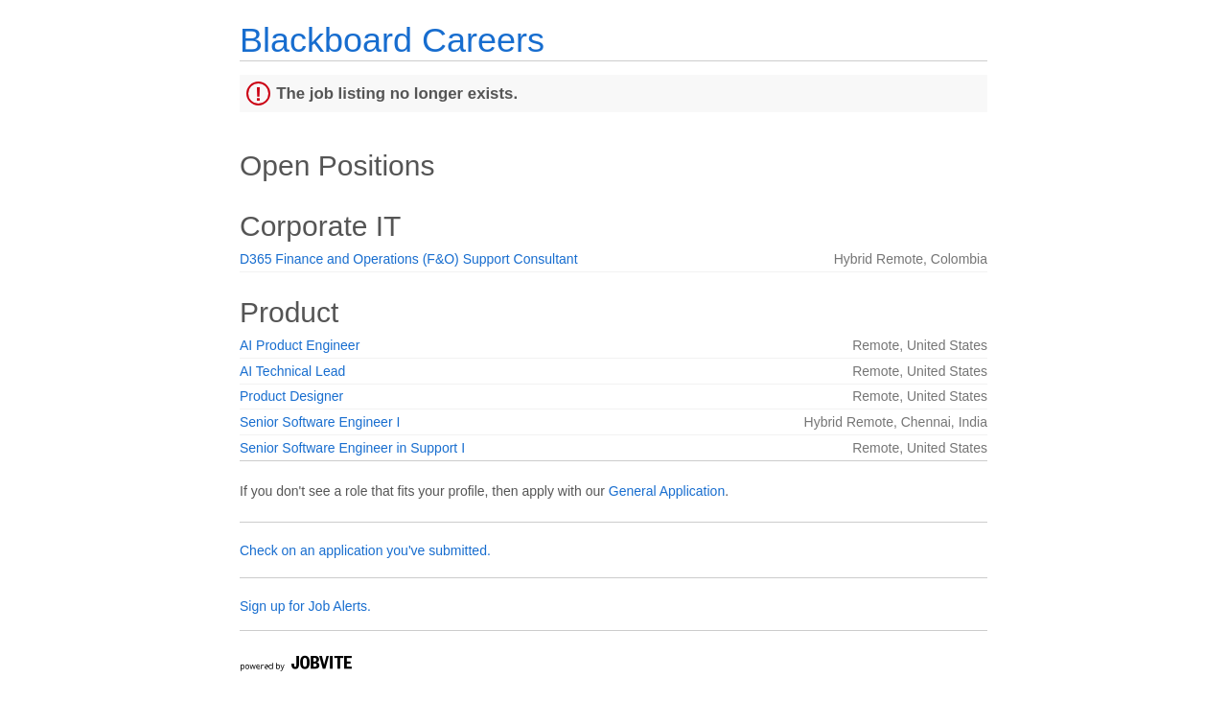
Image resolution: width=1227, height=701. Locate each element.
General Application (667, 491)
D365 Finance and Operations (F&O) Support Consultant (409, 259)
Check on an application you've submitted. (365, 550)
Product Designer (291, 396)
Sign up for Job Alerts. (305, 606)
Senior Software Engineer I (320, 422)
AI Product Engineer (299, 345)
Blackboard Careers (392, 39)
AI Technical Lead (292, 371)
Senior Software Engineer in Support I (352, 448)
